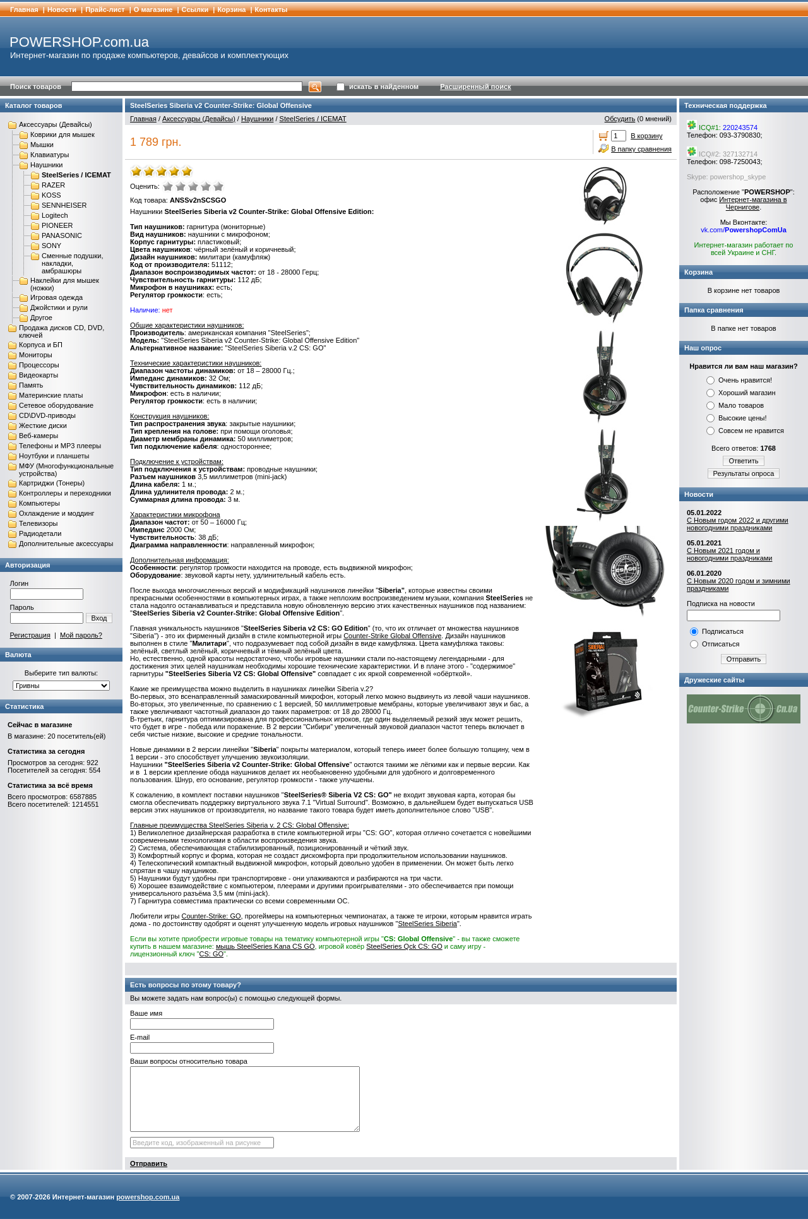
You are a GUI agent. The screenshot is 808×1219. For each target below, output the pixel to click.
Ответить (743, 461)
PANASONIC (62, 235)
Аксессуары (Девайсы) (55, 124)
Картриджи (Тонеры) (52, 483)
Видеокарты (38, 375)
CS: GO (211, 954)
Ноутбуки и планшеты (54, 456)
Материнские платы (51, 395)
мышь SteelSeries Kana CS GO (265, 946)
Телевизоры (38, 523)
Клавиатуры (49, 154)
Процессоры (39, 365)
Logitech (55, 215)
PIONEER (57, 225)
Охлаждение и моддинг (56, 513)
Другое (41, 317)
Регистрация (30, 635)
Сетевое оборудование (56, 405)
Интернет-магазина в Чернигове (753, 203)
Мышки (42, 144)
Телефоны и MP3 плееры (60, 445)
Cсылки (195, 9)
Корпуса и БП (40, 344)
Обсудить (620, 118)
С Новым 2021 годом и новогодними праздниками (729, 554)
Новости (61, 9)
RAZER (53, 185)
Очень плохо (168, 186)
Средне (193, 186)
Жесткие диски (43, 425)
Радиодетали (40, 533)
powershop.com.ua (147, 1197)
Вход (99, 618)
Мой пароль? (81, 635)
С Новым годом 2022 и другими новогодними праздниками (737, 524)
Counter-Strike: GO (211, 916)
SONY (51, 245)
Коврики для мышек (62, 134)
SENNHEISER (64, 205)
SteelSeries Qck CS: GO (404, 946)
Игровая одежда (56, 297)
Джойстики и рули (59, 307)
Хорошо (205, 186)
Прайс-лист (105, 9)
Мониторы (35, 355)
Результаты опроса (744, 473)
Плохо (180, 186)
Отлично (218, 186)
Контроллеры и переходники (65, 493)
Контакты (271, 9)
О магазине (153, 9)
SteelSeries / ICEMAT (76, 175)
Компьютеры (39, 503)
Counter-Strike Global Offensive (392, 635)
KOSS (51, 195)
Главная (24, 9)
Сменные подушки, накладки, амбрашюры (72, 263)
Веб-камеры (38, 435)
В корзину (646, 136)
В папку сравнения (641, 149)
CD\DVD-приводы (47, 415)
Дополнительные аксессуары (66, 543)
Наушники (46, 165)
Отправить (148, 1163)
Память (31, 385)
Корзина (231, 9)
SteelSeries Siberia (427, 923)
